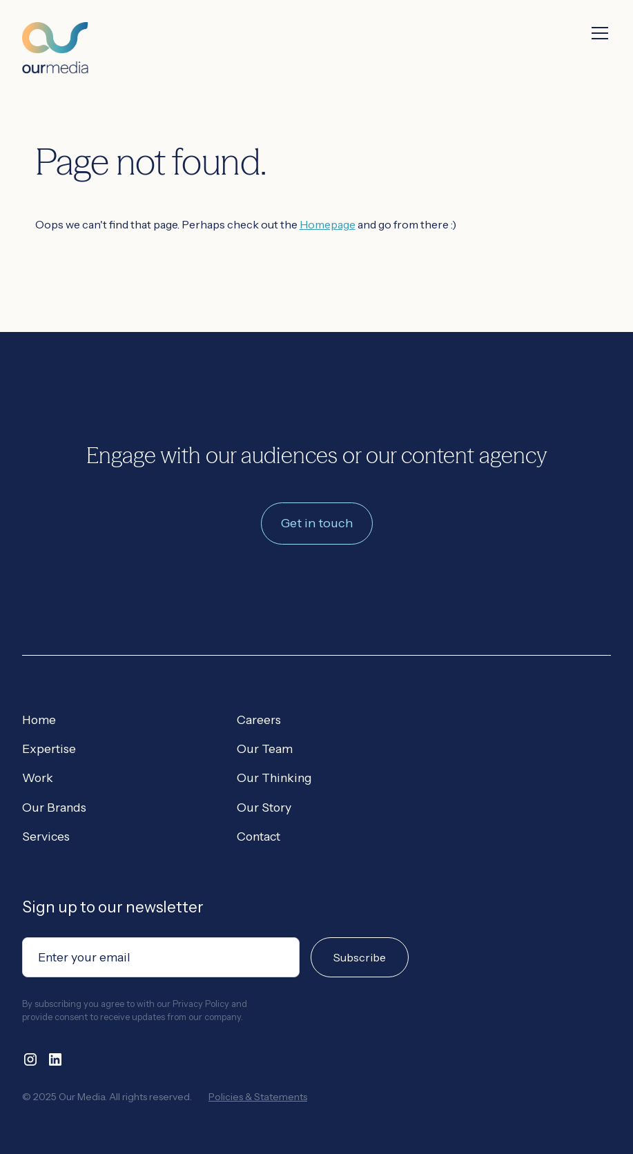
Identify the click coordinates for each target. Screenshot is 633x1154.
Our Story (264, 807)
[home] (55, 37)
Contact (258, 836)
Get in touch (317, 523)
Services (46, 836)
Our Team (265, 748)
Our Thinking (274, 777)
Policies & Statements (257, 1097)
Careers (259, 719)
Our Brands (54, 807)
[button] (597, 33)
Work (37, 777)
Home (39, 719)
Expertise (49, 748)
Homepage (328, 224)
